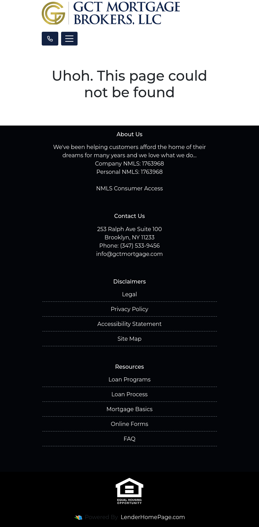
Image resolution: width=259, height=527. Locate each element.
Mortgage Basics (130, 409)
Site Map (130, 339)
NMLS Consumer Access (129, 188)
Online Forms (129, 424)
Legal (129, 294)
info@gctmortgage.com (129, 254)
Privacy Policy (129, 309)
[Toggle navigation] (69, 39)
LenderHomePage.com (153, 517)
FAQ (129, 439)
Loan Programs (129, 379)
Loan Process (129, 394)
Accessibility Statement (129, 324)
